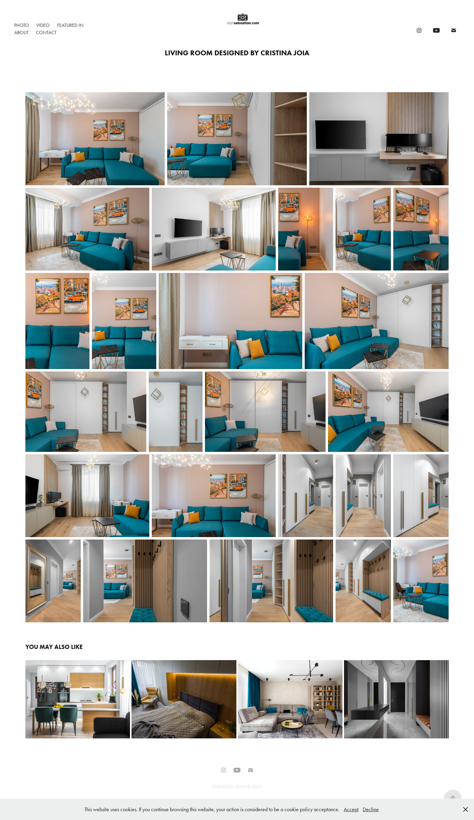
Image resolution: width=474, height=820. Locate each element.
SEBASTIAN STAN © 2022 (237, 786)
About (21, 32)
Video (43, 25)
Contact (46, 32)
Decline (371, 809)
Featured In (70, 25)
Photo (21, 25)
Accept (351, 809)
